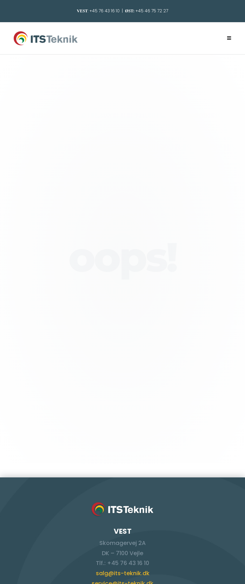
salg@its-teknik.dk (123, 573)
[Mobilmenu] (229, 38)
